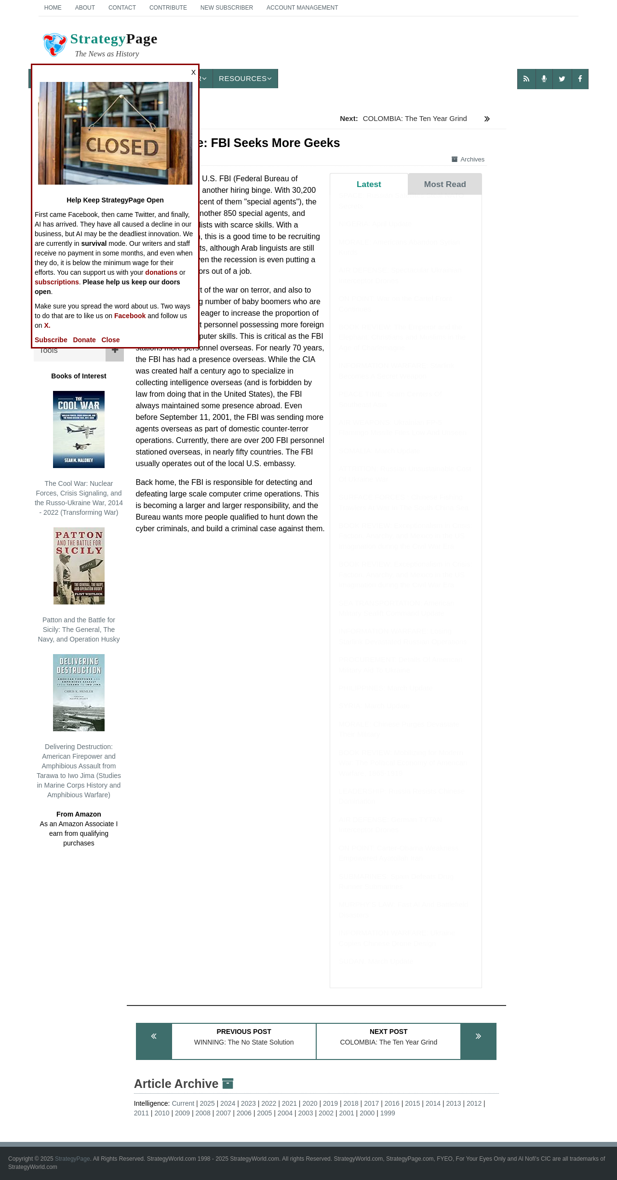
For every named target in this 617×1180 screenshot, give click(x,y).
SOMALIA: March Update (379, 460)
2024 (227, 1103)
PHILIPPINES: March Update (386, 697)
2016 (392, 1103)
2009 (182, 1113)
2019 (330, 1103)
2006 (244, 1113)
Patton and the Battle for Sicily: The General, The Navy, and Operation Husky (79, 585)
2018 (351, 1103)
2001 (346, 1113)
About (85, 7)
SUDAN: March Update (376, 970)
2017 (371, 1103)
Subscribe (51, 340)
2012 (474, 1103)
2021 (289, 1103)
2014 (433, 1103)
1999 (387, 1113)
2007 (223, 1113)
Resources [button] (245, 78)
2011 (141, 1113)
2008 (203, 1113)
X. (47, 325)
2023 (248, 1103)
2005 (264, 1113)
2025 (207, 1103)
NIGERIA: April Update (375, 233)
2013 (453, 1103)
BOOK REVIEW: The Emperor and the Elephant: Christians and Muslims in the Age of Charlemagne (402, 346)
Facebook (130, 316)
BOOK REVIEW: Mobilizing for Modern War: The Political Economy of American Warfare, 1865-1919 (403, 772)
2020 (309, 1103)
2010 (161, 1113)
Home (53, 7)
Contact (122, 7)
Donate (84, 340)
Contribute (168, 7)
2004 (285, 1113)
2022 (268, 1103)
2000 (367, 1113)
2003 (305, 1113)
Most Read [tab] (445, 184)
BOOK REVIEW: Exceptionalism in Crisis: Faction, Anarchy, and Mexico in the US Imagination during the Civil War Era (405, 545)
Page (99, 46)
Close (111, 340)
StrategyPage (72, 1158)
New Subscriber (227, 7)
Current (183, 1103)
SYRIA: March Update (374, 715)
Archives (468, 159)
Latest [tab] (369, 184)
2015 (412, 1103)
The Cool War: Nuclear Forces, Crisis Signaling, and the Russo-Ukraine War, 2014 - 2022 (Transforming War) (79, 453)
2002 (326, 1113)
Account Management (302, 7)
